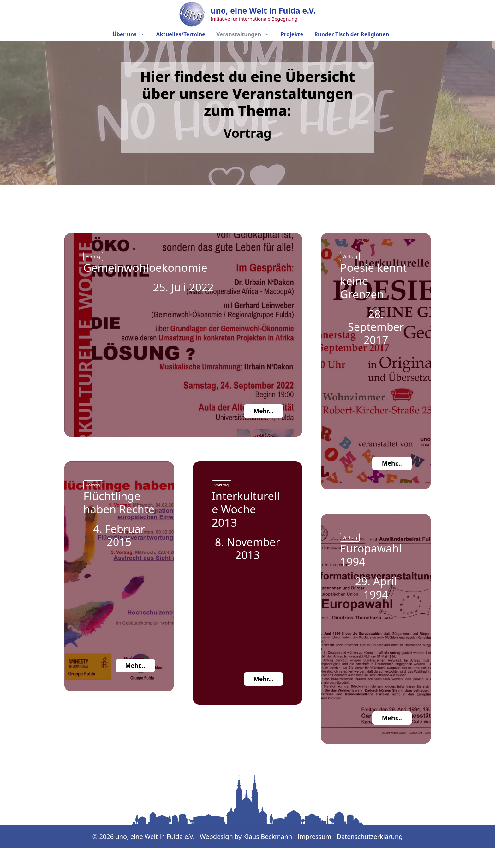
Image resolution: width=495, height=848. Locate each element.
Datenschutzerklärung (370, 836)
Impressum (314, 836)
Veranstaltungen (244, 34)
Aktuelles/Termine (180, 34)
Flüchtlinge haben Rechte (119, 502)
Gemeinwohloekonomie (145, 267)
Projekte (292, 34)
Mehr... (263, 411)
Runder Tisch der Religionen (351, 34)
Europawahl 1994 (371, 555)
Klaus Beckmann (268, 836)
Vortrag (93, 256)
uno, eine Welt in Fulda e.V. (263, 10)
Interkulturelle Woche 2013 (246, 509)
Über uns (129, 34)
